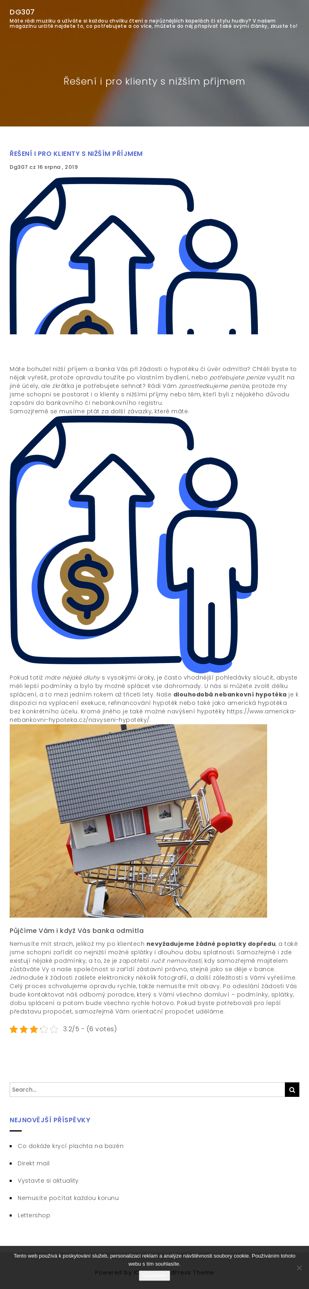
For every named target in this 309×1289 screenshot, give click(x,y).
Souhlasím (154, 1275)
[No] (299, 1268)
